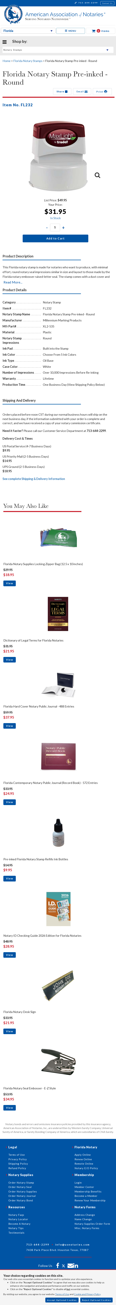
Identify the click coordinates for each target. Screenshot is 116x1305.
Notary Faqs (16, 1214)
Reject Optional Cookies (96, 1300)
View (9, 583)
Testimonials (16, 1232)
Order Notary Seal (20, 1186)
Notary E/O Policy (86, 1168)
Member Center (84, 1186)
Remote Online (84, 1163)
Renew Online (83, 1159)
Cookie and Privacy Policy (87, 1294)
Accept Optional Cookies (62, 1300)
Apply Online (83, 1154)
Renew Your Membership (90, 1200)
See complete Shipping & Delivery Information (34, 479)
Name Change (83, 1219)
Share (62, 91)
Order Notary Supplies (22, 1191)
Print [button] (102, 91)
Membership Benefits (88, 1191)
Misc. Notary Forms (87, 1228)
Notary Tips (16, 1228)
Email (82, 91)
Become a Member (86, 1195)
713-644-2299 (86, 3)
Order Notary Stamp (21, 1182)
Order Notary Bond (20, 1200)
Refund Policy (17, 1168)
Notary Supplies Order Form (92, 1223)
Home (7, 61)
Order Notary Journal (22, 1195)
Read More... (13, 282)
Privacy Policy (17, 1159)
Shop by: (19, 41)
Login (78, 1182)
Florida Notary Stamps (27, 61)
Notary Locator (18, 1219)
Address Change (85, 1214)
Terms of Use (62, 1294)
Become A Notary (19, 1223)
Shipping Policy (18, 1163)
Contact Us (107, 3)
